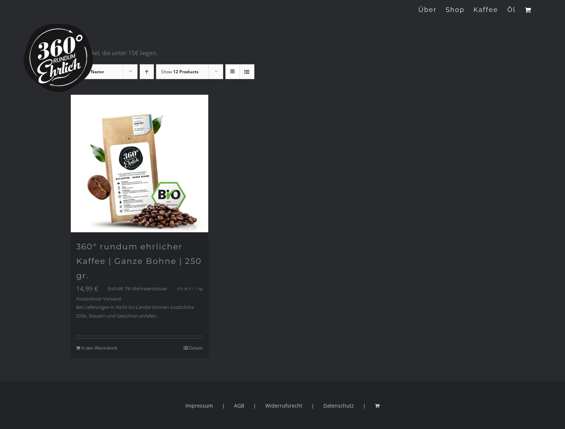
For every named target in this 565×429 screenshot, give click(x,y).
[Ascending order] (147, 71)
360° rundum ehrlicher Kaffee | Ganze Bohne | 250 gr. (139, 261)
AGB (239, 405)
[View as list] (247, 72)
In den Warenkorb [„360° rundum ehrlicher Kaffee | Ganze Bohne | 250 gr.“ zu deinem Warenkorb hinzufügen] (99, 348)
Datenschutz (338, 405)
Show (179, 72)
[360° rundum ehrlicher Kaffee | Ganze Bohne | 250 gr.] (139, 163)
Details (196, 348)
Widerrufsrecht (283, 405)
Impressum (199, 405)
